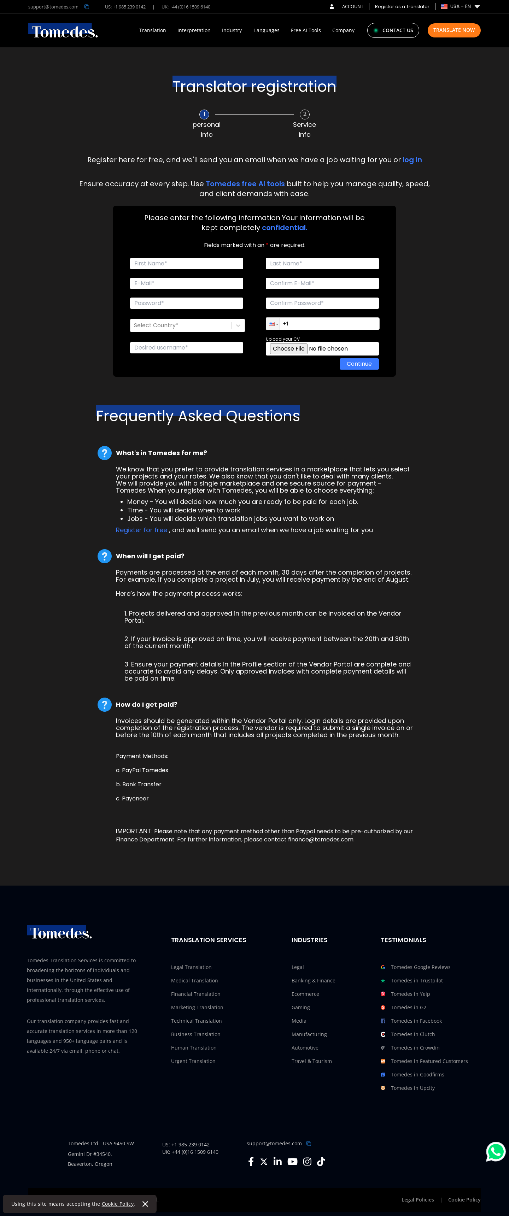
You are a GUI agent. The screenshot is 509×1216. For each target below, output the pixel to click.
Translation (152, 30)
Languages (267, 30)
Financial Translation (196, 994)
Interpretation (194, 30)
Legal (298, 967)
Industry (232, 30)
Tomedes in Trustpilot (412, 980)
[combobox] (134, 325)
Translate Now (454, 30)
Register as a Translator (402, 6)
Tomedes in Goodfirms (412, 1074)
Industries (310, 939)
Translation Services (208, 939)
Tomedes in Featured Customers (424, 1061)
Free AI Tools (306, 30)
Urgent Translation (193, 1061)
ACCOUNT (346, 6)
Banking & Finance (313, 980)
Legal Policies (418, 1199)
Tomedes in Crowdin (410, 1047)
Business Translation (196, 1034)
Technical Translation (196, 1020)
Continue (359, 364)
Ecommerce (305, 994)
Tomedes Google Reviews (416, 967)
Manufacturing (309, 1034)
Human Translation (194, 1047)
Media (299, 1020)
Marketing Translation (197, 1007)
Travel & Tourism (312, 1061)
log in (412, 160)
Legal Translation (191, 967)
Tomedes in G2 (403, 1007)
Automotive (305, 1047)
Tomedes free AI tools (245, 184)
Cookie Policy (118, 1203)
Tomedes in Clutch (408, 1034)
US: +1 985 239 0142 (125, 7)
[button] (273, 324)
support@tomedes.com (274, 1143)
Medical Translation (194, 980)
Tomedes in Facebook (411, 1021)
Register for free (141, 529)
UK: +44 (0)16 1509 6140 (186, 7)
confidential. (285, 228)
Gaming (301, 1007)
